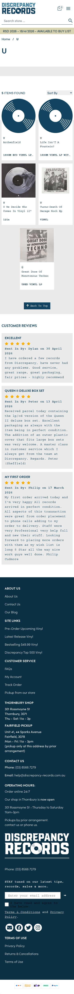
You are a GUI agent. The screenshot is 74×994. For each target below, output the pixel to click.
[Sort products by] (60, 92)
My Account (13, 676)
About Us (11, 596)
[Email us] (9, 928)
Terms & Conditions (22, 912)
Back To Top (37, 305)
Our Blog (11, 612)
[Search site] (69, 20)
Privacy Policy (15, 945)
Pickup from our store (20, 692)
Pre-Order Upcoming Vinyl (24, 628)
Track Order (13, 684)
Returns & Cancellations (21, 953)
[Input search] (34, 20)
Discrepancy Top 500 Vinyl (23, 652)
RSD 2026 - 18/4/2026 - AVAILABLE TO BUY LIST (37, 31)
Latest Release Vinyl (19, 636)
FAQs (8, 668)
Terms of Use (14, 961)
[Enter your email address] (33, 895)
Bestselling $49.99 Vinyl (21, 644)
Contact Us (12, 604)
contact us (12, 824)
